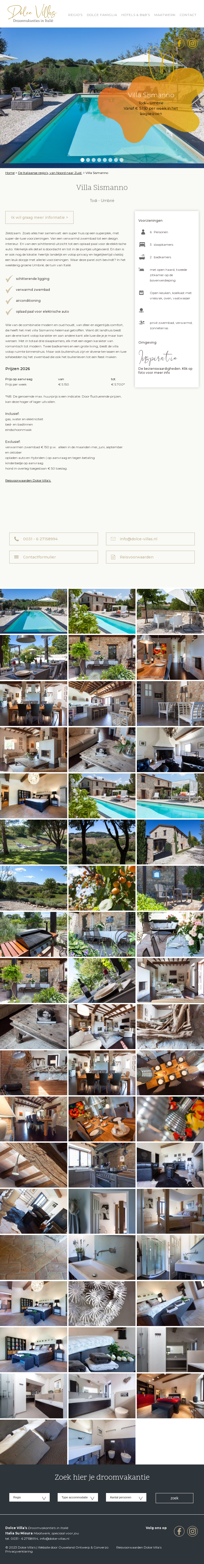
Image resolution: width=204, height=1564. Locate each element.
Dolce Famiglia (102, 15)
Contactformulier (39, 557)
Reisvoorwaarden (137, 557)
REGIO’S (75, 15)
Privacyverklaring (19, 1551)
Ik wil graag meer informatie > (39, 217)
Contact (188, 15)
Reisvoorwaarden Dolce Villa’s (28, 480)
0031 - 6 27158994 (40, 539)
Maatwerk (165, 15)
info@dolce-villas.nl (138, 539)
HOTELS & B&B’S (135, 15)
